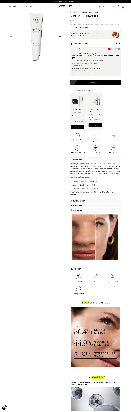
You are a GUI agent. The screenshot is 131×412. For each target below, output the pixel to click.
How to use (76, 205)
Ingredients (76, 210)
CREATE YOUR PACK (104, 6)
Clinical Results (78, 201)
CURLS (32, 6)
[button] (4, 408)
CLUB (114, 6)
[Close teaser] (6, 406)
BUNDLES (26, 6)
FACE (9, 6)
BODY (14, 6)
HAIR (19, 6)
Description (76, 159)
